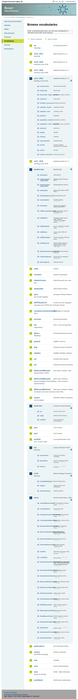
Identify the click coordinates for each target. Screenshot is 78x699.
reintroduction (45, 141)
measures (43, 99)
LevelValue (43, 557)
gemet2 (37, 341)
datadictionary (40, 280)
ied (35, 365)
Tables (6, 29)
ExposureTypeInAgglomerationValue (46, 532)
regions (42, 485)
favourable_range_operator (46, 95)
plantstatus (44, 461)
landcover (38, 406)
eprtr (36, 294)
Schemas (7, 37)
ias (35, 359)
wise (36, 672)
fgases (37, 333)
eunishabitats (44, 200)
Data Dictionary (20, 17)
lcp (35, 447)
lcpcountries (44, 455)
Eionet (13, 17)
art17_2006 (38, 70)
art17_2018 (38, 161)
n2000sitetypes (45, 237)
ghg (35, 347)
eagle (42, 415)
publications (39, 646)
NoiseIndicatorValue (46, 576)
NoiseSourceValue (46, 593)
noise (36, 498)
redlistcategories (45, 256)
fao (35, 325)
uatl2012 (43, 420)
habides (37, 353)
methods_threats (45, 107)
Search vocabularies (36, 39)
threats (42, 145)
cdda (36, 269)
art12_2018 (38, 62)
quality (42, 132)
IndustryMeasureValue (46, 544)
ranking (42, 136)
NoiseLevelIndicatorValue (46, 581)
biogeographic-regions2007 (45, 179)
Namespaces (8, 49)
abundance (44, 175)
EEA (13, 1)
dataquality (44, 190)
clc (41, 411)
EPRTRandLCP (40, 303)
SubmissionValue (46, 638)
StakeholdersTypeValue (46, 622)
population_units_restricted (46, 124)
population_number (46, 120)
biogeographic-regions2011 (45, 185)
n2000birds (44, 218)
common (37, 275)
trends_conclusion (46, 154)
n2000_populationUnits (46, 211)
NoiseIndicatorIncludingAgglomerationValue (46, 562)
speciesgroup (44, 262)
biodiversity (39, 169)
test (35, 660)
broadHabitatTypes (46, 481)
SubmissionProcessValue (46, 632)
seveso (37, 652)
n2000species (44, 243)
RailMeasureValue (46, 605)
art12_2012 (38, 54)
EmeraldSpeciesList (46, 196)
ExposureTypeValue (46, 539)
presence (43, 128)
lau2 (35, 433)
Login (56, 1)
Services (7, 45)
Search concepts (52, 39)
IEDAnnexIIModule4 (42, 389)
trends (42, 150)
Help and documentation (12, 21)
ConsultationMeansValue (46, 520)
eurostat (37, 319)
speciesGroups (45, 491)
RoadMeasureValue (46, 616)
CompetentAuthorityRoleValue (46, 514)
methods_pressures (46, 103)
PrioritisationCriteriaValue (46, 599)
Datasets (7, 25)
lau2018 (37, 439)
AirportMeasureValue (46, 503)
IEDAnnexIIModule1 (42, 371)
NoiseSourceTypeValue (46, 587)
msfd (36, 473)
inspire (37, 398)
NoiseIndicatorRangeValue (46, 570)
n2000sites (43, 232)
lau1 (35, 428)
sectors (42, 466)
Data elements (9, 33)
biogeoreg (43, 90)
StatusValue (44, 628)
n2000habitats (44, 226)
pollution (43, 115)
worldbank (38, 680)
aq (35, 45)
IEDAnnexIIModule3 (42, 379)
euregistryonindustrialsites (43, 311)
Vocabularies (9, 41)
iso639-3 (43, 551)
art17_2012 (38, 78)
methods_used (45, 111)
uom (36, 666)
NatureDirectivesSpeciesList (46, 251)
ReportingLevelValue (46, 610)
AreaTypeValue (45, 509)
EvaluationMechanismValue (46, 526)
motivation (43, 206)
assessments (44, 86)
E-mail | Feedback (10, 692)
